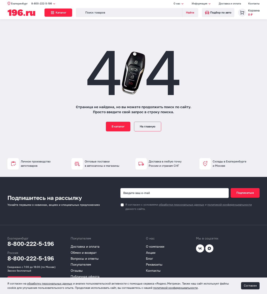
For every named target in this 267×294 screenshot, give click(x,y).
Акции (150, 253)
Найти (190, 12)
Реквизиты (154, 265)
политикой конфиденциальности (229, 204)
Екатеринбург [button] (19, 3)
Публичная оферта (85, 277)
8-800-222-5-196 (30, 244)
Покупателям (81, 265)
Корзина (254, 10)
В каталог (118, 126)
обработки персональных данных (181, 204)
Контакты (254, 3)
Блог (149, 259)
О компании (155, 247)
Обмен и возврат (84, 253)
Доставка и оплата (230, 3)
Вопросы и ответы (85, 259)
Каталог (58, 12)
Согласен (250, 285)
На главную (147, 126)
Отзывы (77, 271)
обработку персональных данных (49, 283)
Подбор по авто (218, 12)
